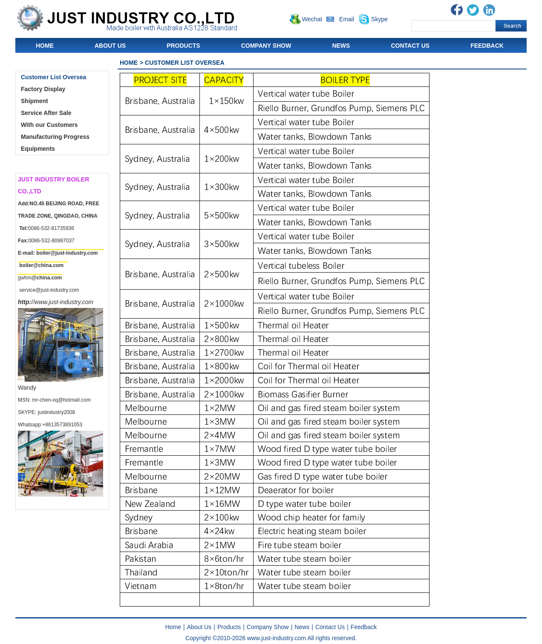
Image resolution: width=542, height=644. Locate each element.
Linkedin (489, 10)
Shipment (34, 101)
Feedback (487, 45)
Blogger (505, 10)
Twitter (473, 10)
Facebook (457, 10)
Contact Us (410, 45)
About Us (110, 45)
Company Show (266, 45)
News (341, 45)
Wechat (312, 19)
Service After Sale (46, 112)
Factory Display (43, 89)
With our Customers (49, 124)
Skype (379, 19)
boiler (26, 265)
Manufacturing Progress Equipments (55, 142)
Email (346, 19)
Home (45, 45)
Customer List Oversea (53, 77)
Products (183, 45)
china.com (50, 265)
